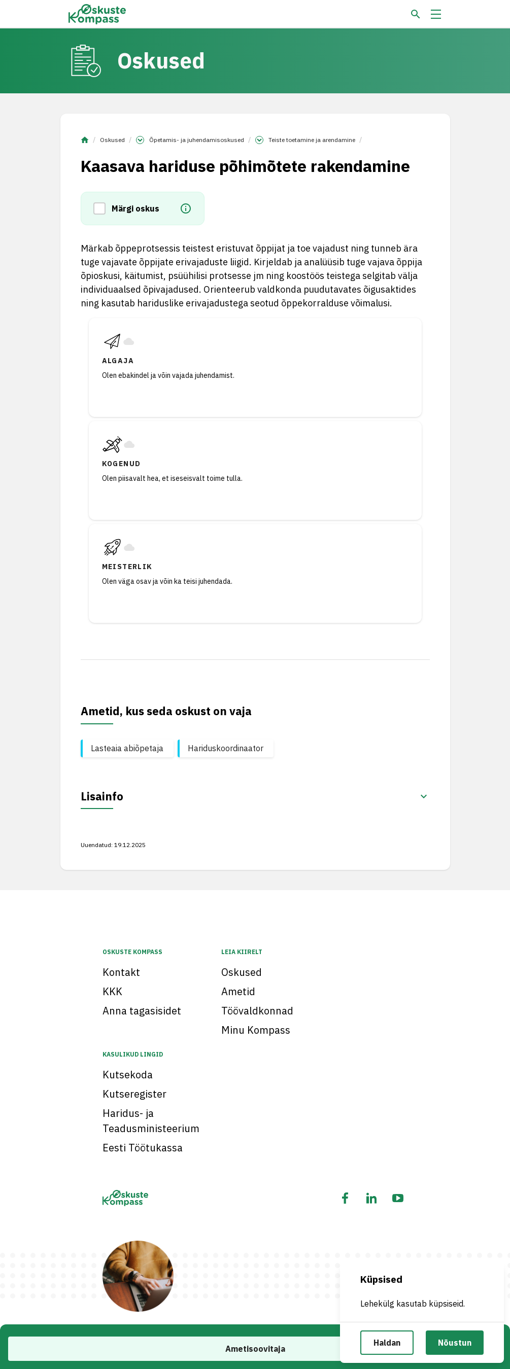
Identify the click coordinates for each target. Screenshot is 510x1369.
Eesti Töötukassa (143, 1147)
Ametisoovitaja (255, 1349)
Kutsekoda (128, 1074)
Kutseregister (134, 1094)
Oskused (112, 140)
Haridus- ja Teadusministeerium (151, 1120)
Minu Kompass (255, 1030)
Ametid (238, 991)
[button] (102, 208)
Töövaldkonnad (257, 1010)
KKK (112, 991)
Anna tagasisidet (142, 1010)
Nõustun (454, 1343)
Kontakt (121, 972)
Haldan (386, 1343)
